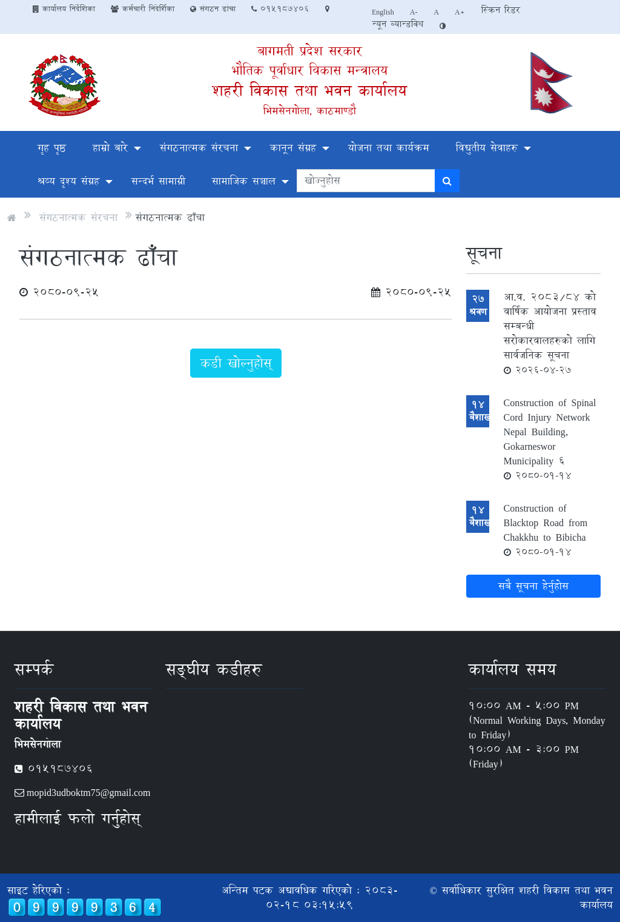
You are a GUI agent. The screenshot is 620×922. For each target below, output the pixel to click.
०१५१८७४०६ (280, 8)
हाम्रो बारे (110, 147)
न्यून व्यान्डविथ (397, 24)
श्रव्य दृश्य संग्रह (68, 181)
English (383, 11)
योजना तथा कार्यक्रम (388, 147)
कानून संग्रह (293, 147)
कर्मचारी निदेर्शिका (142, 8)
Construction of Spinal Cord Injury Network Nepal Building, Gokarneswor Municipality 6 (550, 438)
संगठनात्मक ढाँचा (170, 217)
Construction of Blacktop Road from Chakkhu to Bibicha (546, 529)
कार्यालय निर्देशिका (64, 8)
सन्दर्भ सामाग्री (158, 181)
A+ (460, 11)
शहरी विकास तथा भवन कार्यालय (310, 90)
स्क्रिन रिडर (500, 10)
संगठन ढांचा (213, 8)
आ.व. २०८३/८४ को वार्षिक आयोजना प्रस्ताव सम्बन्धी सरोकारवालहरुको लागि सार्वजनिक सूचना (550, 333)
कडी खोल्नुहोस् (235, 363)
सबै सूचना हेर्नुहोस (533, 586)
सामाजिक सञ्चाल (243, 181)
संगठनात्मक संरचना (199, 147)
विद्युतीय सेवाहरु (487, 147)
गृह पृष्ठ (52, 147)
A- (414, 11)
